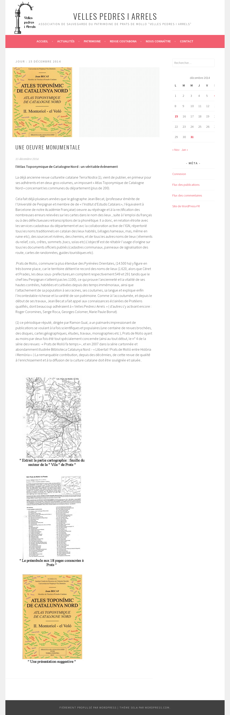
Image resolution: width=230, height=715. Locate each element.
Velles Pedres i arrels (115, 16)
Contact (186, 41)
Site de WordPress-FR (186, 206)
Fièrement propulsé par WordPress (88, 707)
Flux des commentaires (187, 195)
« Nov (175, 150)
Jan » (184, 150)
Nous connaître (158, 41)
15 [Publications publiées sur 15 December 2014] (176, 116)
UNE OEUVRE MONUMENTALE (47, 147)
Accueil (42, 41)
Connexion (179, 174)
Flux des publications (185, 185)
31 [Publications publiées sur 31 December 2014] (192, 137)
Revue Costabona (123, 41)
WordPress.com (157, 707)
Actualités (66, 41)
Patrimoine (92, 41)
